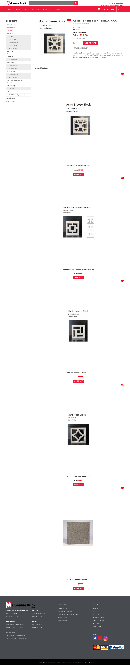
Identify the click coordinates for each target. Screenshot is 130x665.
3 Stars (77, 24)
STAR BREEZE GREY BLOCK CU (78, 476)
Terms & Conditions (98, 620)
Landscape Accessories (13, 92)
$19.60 (80, 170)
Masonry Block (11, 62)
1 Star (74, 24)
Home (10, 9)
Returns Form (97, 626)
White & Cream (13, 48)
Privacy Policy (97, 623)
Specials (46, 9)
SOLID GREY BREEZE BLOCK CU (78, 579)
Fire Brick (9, 54)
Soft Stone (12, 88)
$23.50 (76, 170)
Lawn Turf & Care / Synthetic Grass (16, 95)
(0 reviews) (85, 23)
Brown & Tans (12, 39)
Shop (26, 9)
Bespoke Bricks (11, 27)
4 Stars (79, 24)
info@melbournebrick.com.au (15, 624)
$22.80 (80, 584)
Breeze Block (11, 30)
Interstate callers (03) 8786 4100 (112, 5)
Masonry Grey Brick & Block (15, 80)
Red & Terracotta (13, 45)
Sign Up (120, 9)
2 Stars (75, 24)
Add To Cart (78, 174)
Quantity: (74, 43)
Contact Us (96, 614)
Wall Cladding (11, 85)
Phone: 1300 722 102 (116, 3)
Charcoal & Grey (13, 42)
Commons (10, 51)
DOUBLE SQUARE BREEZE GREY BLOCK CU (78, 269)
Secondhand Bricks (12, 83)
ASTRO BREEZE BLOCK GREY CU (78, 166)
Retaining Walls (10, 101)
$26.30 (76, 583)
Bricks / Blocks (10, 24)
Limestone (10, 56)
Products (95, 608)
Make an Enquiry (81, 48)
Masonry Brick (11, 71)
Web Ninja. (92, 661)
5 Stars (81, 24)
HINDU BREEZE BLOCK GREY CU (78, 373)
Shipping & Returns (98, 617)
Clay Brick (10, 33)
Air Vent (11, 36)
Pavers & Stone (10, 98)
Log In (113, 9)
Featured (35, 9)
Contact (57, 9)
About (18, 9)
